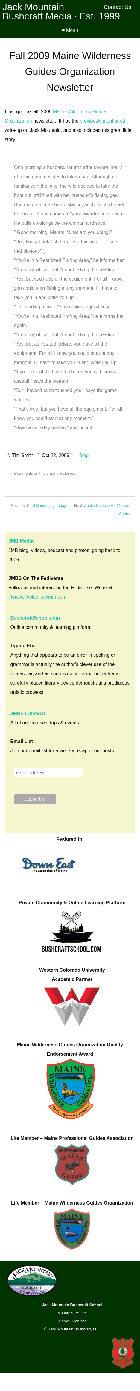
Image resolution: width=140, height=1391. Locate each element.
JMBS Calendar (27, 713)
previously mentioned (102, 120)
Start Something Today (46, 505)
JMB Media (21, 541)
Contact (79, 1321)
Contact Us (118, 7)
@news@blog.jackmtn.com (37, 596)
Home (64, 1321)
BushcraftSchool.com (35, 617)
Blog (84, 455)
